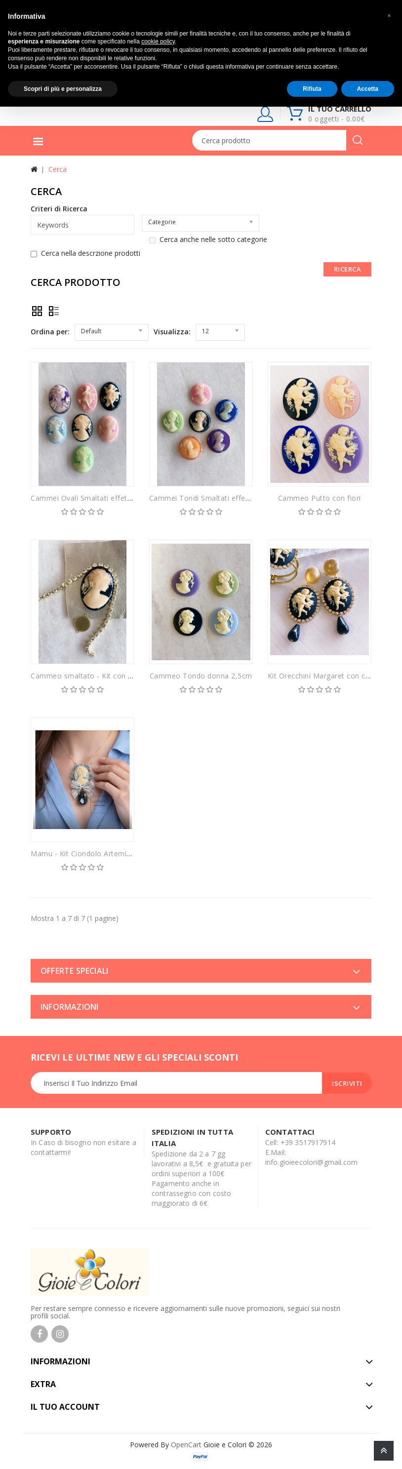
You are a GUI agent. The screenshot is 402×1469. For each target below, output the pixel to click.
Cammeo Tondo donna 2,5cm (201, 675)
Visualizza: (172, 331)
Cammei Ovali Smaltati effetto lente (92, 498)
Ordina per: (50, 331)
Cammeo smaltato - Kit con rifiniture (94, 675)
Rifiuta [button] (312, 88)
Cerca (57, 169)
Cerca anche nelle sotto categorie (208, 239)
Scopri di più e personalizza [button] (63, 88)
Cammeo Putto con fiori (319, 498)
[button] (389, 16)
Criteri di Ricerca (59, 208)
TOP (384, 1451)
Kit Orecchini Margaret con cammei (328, 675)
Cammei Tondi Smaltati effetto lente (212, 498)
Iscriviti (347, 1083)
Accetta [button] (367, 88)
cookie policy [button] (158, 41)
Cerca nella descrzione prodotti (85, 253)
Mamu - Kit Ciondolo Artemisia (83, 853)
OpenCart (186, 1444)
